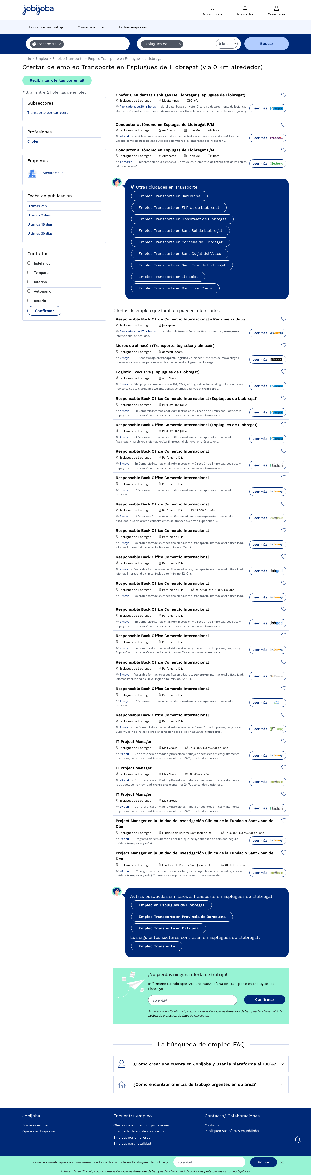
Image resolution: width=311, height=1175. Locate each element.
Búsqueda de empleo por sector (139, 1131)
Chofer (32, 141)
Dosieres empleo (35, 1125)
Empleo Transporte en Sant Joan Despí (175, 288)
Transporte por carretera (47, 112)
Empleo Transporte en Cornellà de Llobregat (181, 242)
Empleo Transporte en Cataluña (169, 928)
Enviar (264, 1162)
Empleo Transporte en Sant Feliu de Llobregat (182, 265)
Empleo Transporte (157, 946)
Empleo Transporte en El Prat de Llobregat (179, 207)
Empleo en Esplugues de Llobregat (171, 905)
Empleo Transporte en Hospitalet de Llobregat (182, 219)
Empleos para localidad (132, 1143)
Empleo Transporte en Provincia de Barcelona (182, 916)
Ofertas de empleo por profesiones (141, 1125)
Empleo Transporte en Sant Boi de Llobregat (180, 230)
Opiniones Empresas (39, 1131)
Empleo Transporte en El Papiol (168, 276)
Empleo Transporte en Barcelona (169, 196)
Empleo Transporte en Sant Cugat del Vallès (180, 253)
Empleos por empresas (131, 1137)
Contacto (212, 1125)
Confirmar (44, 310)
